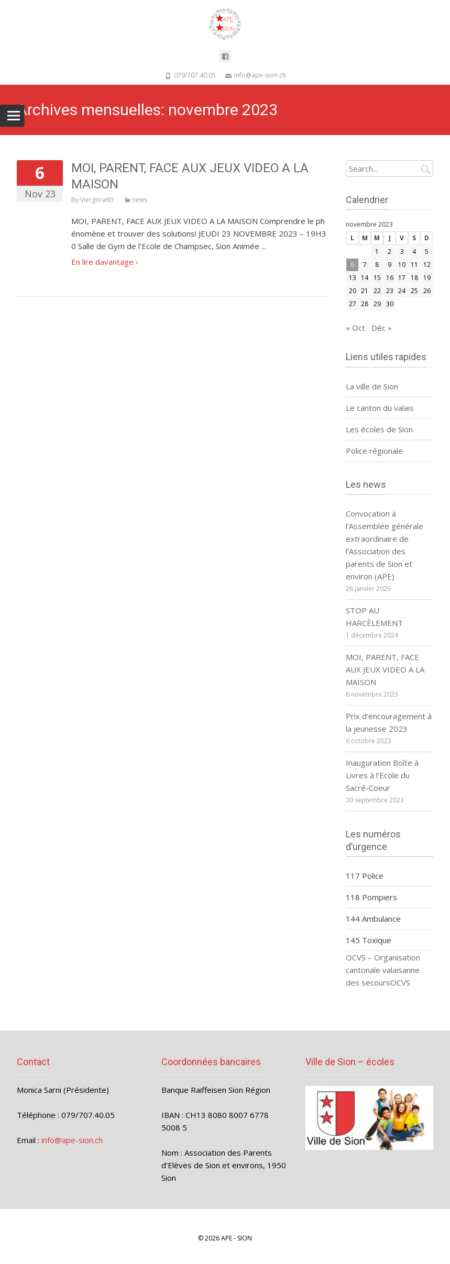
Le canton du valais (381, 407)
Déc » (381, 327)
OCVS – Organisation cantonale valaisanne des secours (383, 970)
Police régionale (374, 450)
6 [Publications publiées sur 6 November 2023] (352, 264)
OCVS (400, 982)
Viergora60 (96, 199)
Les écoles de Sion (379, 429)
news (139, 199)
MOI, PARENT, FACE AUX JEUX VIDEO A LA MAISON (385, 669)
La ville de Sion (372, 386)
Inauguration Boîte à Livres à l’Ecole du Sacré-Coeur (382, 775)
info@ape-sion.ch (72, 1140)
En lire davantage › (104, 261)
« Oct (355, 327)
